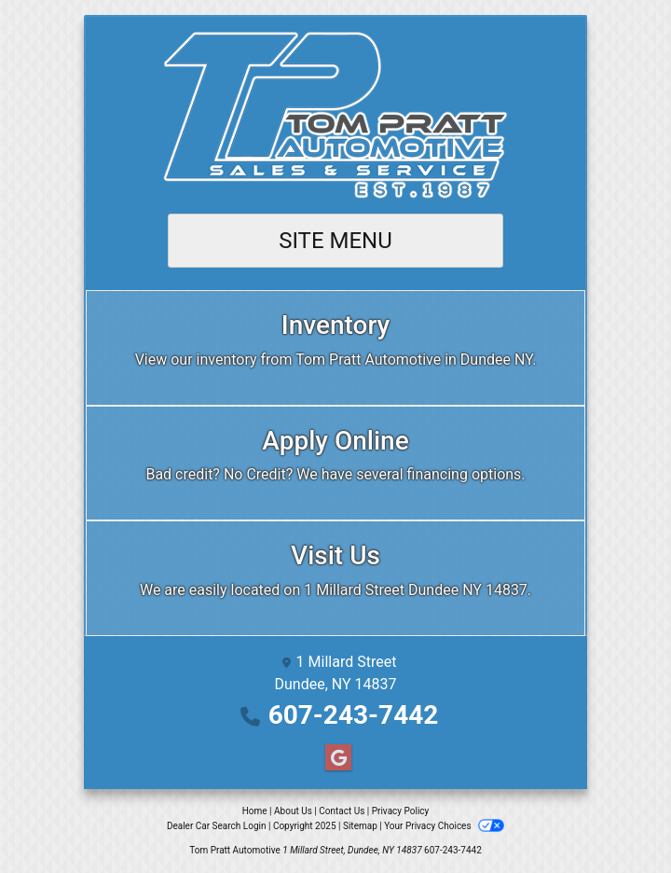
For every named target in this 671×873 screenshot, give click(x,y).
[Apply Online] (335, 463)
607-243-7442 (353, 715)
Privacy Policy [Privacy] (401, 811)
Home (254, 811)
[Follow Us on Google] (335, 758)
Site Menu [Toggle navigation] (335, 241)
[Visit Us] (335, 578)
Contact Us (341, 811)
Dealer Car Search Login (217, 826)
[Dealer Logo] (335, 115)
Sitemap (360, 826)
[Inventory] (335, 348)
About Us (293, 811)
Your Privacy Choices (444, 826)
